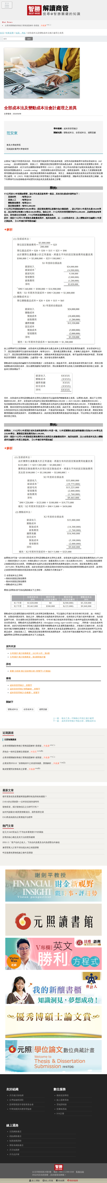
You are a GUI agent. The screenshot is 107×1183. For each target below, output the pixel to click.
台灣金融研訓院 (16, 1100)
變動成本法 (13, 709)
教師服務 (72, 1180)
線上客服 (48, 1180)
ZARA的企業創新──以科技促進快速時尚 (21, 802)
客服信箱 (80, 1172)
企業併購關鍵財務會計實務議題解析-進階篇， (29, 757)
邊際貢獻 (43, 709)
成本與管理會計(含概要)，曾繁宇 (24, 693)
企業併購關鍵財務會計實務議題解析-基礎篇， (28, 25)
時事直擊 (10, 33)
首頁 (2, 33)
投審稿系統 (62, 1109)
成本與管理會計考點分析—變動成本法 (79, 721)
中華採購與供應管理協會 (20, 1109)
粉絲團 (60, 1180)
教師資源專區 (63, 1095)
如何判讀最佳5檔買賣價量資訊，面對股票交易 (23, 812)
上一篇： (57, 718)
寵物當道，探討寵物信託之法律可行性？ (21, 807)
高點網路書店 (15, 1136)
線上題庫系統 (63, 1100)
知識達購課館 (15, 1141)
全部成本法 (28, 709)
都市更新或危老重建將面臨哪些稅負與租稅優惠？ (25, 796)
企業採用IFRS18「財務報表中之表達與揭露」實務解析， (34, 763)
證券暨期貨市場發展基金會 (21, 1104)
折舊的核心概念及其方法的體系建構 (19, 837)
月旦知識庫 (14, 1150)
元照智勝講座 (10, 739)
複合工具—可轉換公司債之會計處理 (78, 718)
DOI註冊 (60, 1113)
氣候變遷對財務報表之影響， (21, 769)
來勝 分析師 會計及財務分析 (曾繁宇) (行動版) (30, 671)
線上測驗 (34, 1180)
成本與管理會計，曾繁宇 (21, 685)
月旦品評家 (14, 1154)
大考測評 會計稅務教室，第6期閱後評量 (28, 657)
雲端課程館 (62, 1104)
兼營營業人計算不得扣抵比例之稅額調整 (21, 847)
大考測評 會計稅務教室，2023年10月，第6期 (30, 653)
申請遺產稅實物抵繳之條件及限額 (18, 853)
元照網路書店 (15, 1131)
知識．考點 (21, 33)
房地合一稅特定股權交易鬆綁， (23, 752)
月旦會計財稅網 (16, 1095)
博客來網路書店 (16, 1145)
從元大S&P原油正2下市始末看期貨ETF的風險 (23, 832)
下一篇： (57, 721)
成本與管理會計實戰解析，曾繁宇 (25, 689)
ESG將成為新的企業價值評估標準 (18, 817)
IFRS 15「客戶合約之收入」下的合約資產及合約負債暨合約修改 (31, 842)
